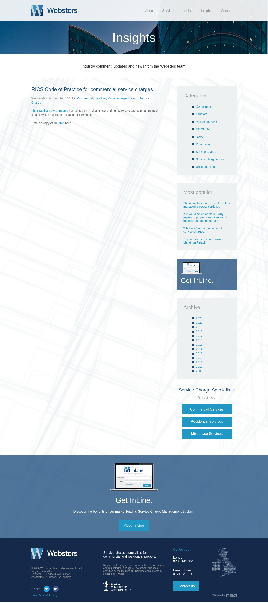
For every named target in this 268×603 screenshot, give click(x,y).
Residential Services (207, 422)
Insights (207, 11)
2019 (199, 327)
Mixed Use (203, 129)
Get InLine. (134, 501)
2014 (199, 349)
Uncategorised (205, 166)
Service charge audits (210, 159)
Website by (225, 596)
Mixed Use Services (206, 434)
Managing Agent (118, 98)
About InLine (133, 526)
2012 (199, 357)
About (149, 11)
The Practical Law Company (49, 110)
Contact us (187, 587)
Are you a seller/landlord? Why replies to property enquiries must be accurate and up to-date (205, 217)
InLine (188, 11)
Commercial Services (207, 409)
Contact (226, 11)
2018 (199, 331)
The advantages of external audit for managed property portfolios (206, 204)
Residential (203, 144)
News (134, 98)
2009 (199, 371)
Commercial (85, 98)
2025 (199, 318)
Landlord (100, 98)
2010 (199, 366)
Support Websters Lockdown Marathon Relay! (202, 240)
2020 (199, 322)
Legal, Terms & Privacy (44, 596)
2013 (199, 353)
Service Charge (206, 151)
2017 (199, 335)
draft (61, 123)
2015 (199, 344)
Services (168, 11)
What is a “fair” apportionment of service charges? (204, 230)
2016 (199, 340)
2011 (199, 362)
